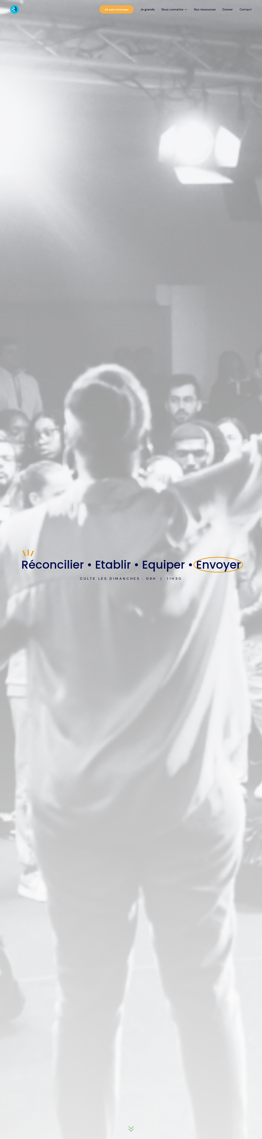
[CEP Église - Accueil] (14, 9)
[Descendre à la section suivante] (131, 1129)
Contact (246, 9)
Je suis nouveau (116, 9)
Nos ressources (205, 9)
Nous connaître (174, 9)
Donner (227, 9)
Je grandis (148, 9)
